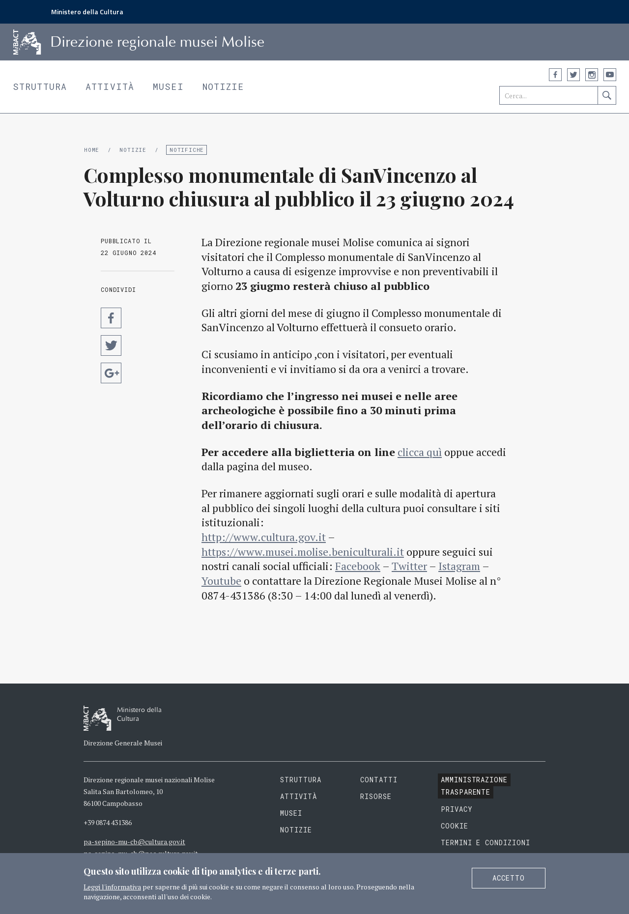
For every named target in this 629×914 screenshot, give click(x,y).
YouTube (609, 74)
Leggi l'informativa (112, 886)
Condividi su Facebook (111, 318)
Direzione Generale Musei (123, 742)
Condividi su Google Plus (111, 373)
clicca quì (420, 452)
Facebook (555, 74)
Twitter (573, 74)
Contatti (379, 779)
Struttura (40, 86)
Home (91, 149)
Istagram (459, 566)
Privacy (457, 809)
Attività (110, 86)
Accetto (508, 878)
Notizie (223, 86)
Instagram (591, 74)
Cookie (454, 825)
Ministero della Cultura (87, 11)
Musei (168, 86)
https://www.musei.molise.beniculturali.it (302, 551)
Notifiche (187, 149)
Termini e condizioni (486, 842)
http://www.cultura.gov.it (263, 537)
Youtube (221, 580)
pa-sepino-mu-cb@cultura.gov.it (134, 841)
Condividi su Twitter (111, 345)
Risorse (376, 796)
